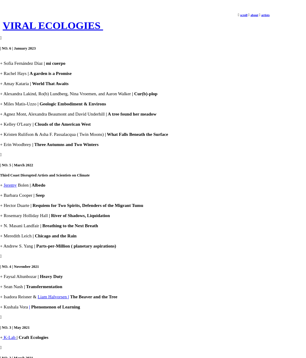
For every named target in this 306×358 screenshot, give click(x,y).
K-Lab (10, 337)
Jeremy (10, 185)
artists (265, 15)
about (254, 15)
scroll (243, 15)
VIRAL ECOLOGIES (53, 25)
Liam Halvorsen (53, 296)
